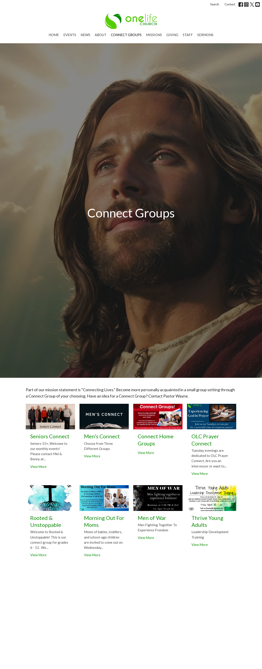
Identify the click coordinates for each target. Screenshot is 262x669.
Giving (172, 35)
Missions (154, 35)
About (100, 35)
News (85, 35)
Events (69, 35)
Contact (230, 4)
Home (54, 35)
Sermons (205, 35)
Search (214, 4)
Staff (188, 35)
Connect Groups (126, 35)
